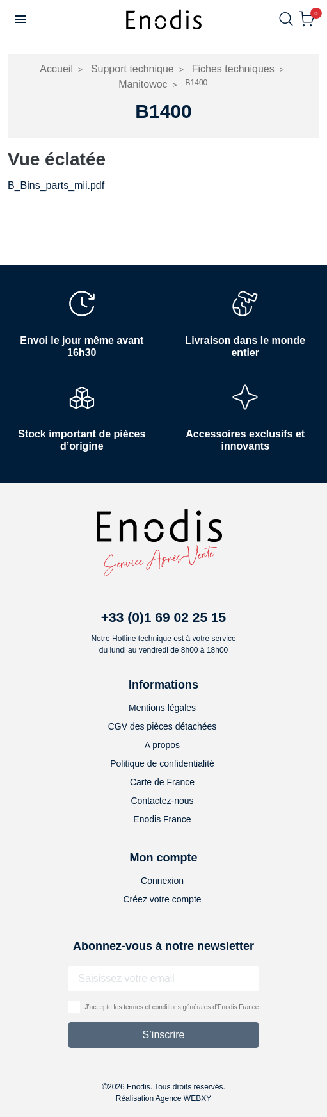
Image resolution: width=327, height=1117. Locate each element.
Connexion (162, 881)
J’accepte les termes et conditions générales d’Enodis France (172, 1007)
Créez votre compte (162, 899)
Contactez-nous (162, 800)
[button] (20, 19)
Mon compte (163, 857)
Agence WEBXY (183, 1098)
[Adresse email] (163, 978)
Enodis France (162, 819)
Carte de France (162, 782)
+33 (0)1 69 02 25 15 (164, 617)
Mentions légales (162, 708)
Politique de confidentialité (162, 763)
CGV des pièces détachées (162, 726)
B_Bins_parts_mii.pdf (56, 185)
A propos (162, 745)
